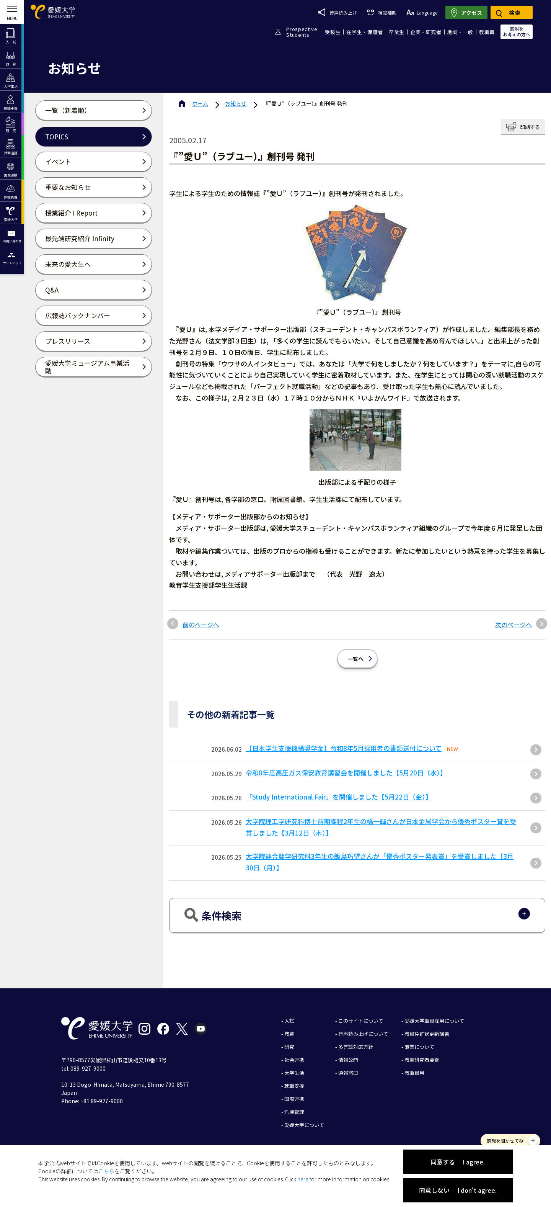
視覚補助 (381, 12)
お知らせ (235, 103)
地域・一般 (460, 31)
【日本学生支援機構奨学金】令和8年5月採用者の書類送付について (344, 748)
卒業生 (396, 31)
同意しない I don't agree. (458, 1190)
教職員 (487, 31)
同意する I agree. (457, 1161)
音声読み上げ (337, 12)
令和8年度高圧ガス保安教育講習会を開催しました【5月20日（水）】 (346, 772)
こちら (106, 1171)
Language (421, 12)
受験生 (333, 31)
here (302, 1179)
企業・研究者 (426, 31)
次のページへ (513, 624)
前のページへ (201, 624)
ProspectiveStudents (301, 31)
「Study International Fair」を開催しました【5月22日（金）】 (339, 796)
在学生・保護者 (364, 31)
